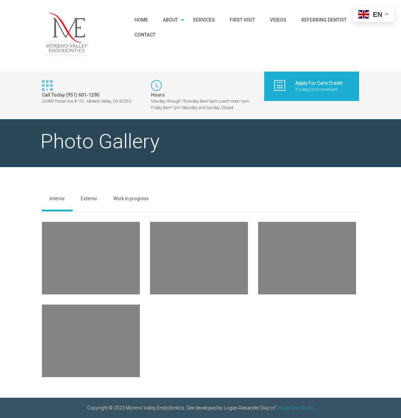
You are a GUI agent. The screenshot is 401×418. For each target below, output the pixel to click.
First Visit (242, 20)
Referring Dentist (324, 20)
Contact (144, 34)
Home (141, 20)
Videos (278, 20)
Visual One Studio (295, 408)
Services (204, 20)
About (170, 20)
